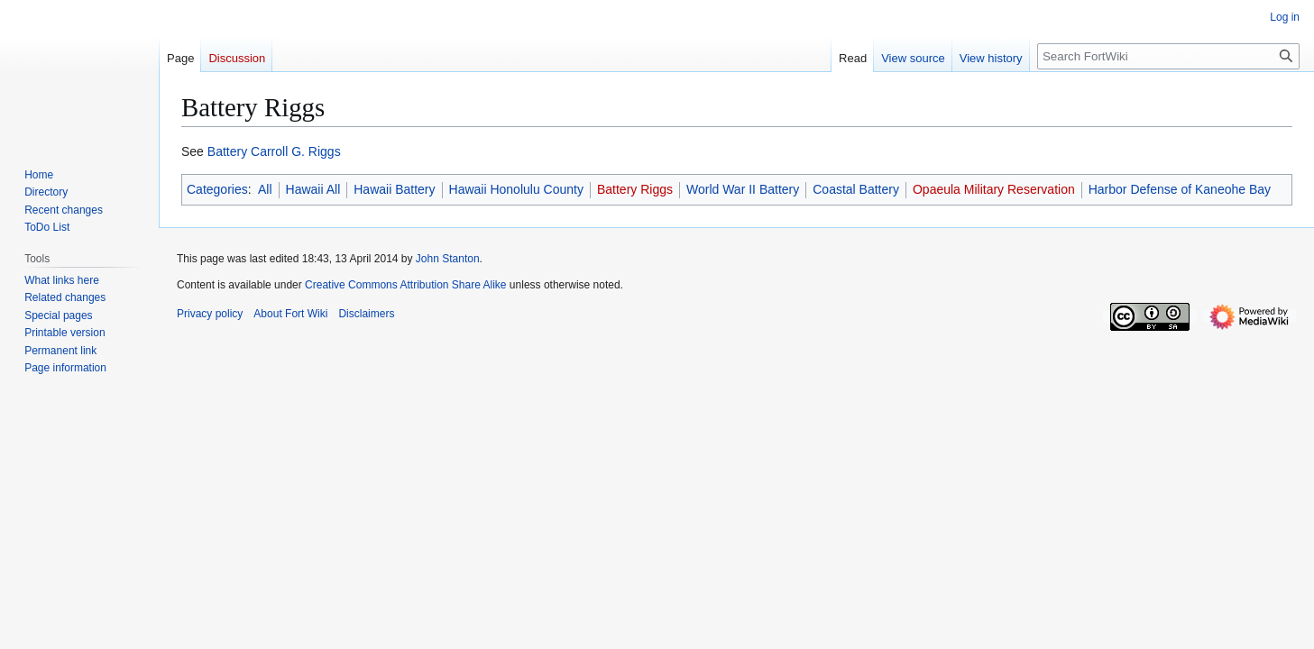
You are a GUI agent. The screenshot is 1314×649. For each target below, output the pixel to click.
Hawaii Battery (394, 189)
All (265, 189)
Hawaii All (313, 189)
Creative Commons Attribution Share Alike (405, 285)
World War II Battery (742, 189)
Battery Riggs (635, 189)
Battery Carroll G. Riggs (274, 151)
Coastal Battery (856, 189)
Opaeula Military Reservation (994, 189)
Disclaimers (366, 313)
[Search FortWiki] (1168, 56)
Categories (217, 189)
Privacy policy (210, 313)
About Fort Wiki (290, 313)
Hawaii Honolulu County (516, 189)
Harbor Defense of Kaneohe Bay (1180, 189)
